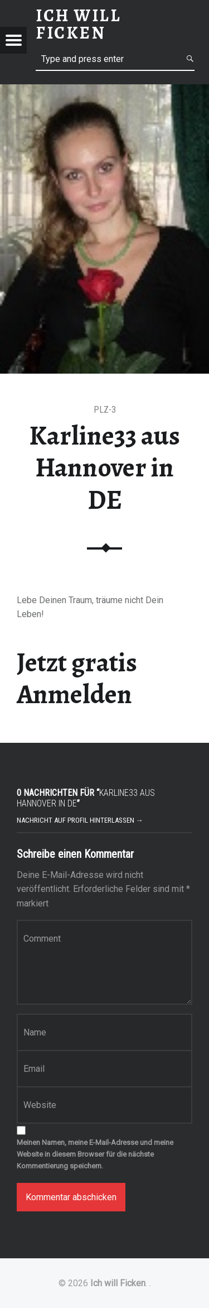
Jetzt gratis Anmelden (77, 678)
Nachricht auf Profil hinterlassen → (80, 820)
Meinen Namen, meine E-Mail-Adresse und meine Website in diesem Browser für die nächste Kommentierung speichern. (95, 1154)
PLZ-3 (105, 409)
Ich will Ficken (117, 1283)
